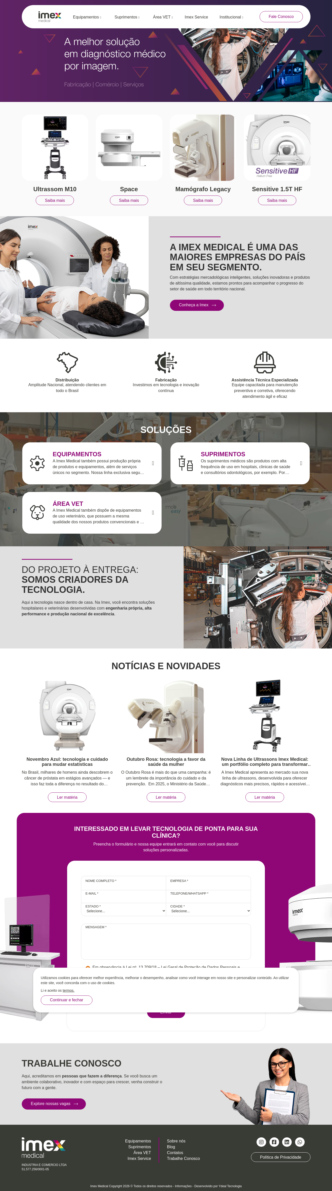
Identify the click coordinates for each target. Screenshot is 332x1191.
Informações (183, 1186)
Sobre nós (176, 1141)
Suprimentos (127, 17)
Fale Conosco (281, 16)
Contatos (175, 1153)
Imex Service (196, 17)
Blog (171, 1147)
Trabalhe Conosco (183, 1158)
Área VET (163, 17)
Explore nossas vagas (51, 1103)
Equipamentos (87, 17)
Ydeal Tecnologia (230, 1186)
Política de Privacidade (280, 1157)
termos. (68, 990)
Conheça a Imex (194, 305)
